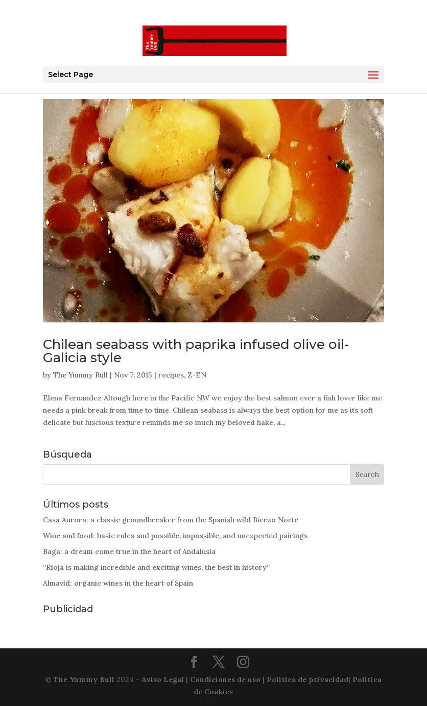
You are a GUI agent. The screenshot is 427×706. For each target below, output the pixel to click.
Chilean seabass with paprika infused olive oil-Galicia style (196, 351)
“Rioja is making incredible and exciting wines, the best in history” (156, 567)
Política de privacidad (307, 679)
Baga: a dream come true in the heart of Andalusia (129, 551)
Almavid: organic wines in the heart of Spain (118, 583)
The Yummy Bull (80, 375)
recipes (171, 375)
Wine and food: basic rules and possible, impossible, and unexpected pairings (175, 535)
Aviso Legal (162, 679)
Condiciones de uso (225, 679)
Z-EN (196, 375)
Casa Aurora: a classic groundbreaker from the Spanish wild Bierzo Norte (170, 519)
